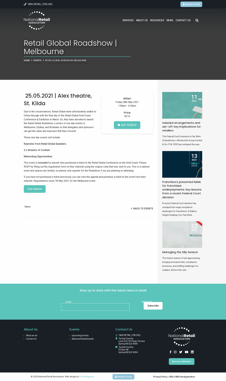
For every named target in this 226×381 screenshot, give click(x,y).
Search (197, 20)
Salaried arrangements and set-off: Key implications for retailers (181, 126)
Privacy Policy (160, 377)
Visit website (35, 188)
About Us (142, 20)
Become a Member (181, 361)
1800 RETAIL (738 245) (129, 335)
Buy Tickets (127, 125)
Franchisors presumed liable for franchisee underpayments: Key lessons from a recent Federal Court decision (182, 189)
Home (27, 60)
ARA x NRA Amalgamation (182, 377)
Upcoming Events (80, 335)
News (170, 20)
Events (37, 60)
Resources (157, 20)
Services (128, 20)
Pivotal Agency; (86, 376)
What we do (31, 335)
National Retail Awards (83, 339)
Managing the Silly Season (180, 252)
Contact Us (183, 20)
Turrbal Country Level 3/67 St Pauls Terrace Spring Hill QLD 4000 (131, 341)
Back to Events (142, 208)
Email (68, 302)
